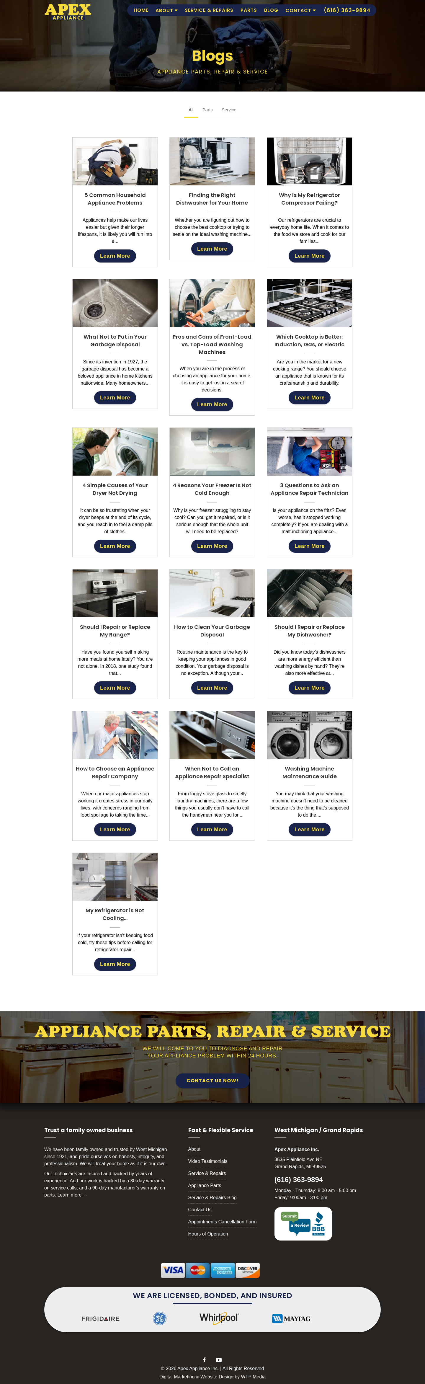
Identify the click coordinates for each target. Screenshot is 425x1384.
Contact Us (200, 1209)
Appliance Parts (204, 1185)
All (191, 109)
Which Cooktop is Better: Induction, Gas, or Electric (309, 340)
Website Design (216, 1376)
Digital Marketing (176, 1376)
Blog (271, 10)
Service (229, 109)
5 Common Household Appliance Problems (115, 198)
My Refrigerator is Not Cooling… (115, 914)
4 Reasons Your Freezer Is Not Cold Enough (212, 489)
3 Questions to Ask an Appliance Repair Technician (310, 489)
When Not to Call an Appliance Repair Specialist (212, 772)
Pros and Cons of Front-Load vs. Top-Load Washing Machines (212, 344)
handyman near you (211, 814)
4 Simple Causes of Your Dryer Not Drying (115, 489)
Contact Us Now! (213, 1080)
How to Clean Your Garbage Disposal (212, 630)
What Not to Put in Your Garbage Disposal (115, 340)
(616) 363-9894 (298, 1180)
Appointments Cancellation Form (222, 1221)
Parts (249, 10)
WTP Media (253, 1376)
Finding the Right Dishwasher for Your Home (212, 198)
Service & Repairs (209, 10)
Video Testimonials (208, 1161)
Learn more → (72, 1194)
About (164, 10)
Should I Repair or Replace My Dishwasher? (309, 630)
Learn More (115, 256)
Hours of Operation (208, 1233)
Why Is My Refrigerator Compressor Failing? (309, 198)
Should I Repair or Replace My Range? (115, 630)
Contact (298, 10)
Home (141, 10)
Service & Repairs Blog (212, 1197)
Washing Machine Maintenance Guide (309, 772)
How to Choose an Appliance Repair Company (115, 772)
